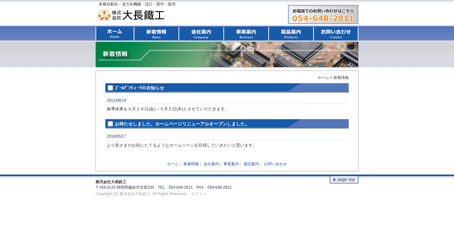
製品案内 (291, 33)
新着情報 (156, 33)
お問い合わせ (336, 33)
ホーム (115, 33)
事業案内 (246, 33)
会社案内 (201, 33)
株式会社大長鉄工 (132, 15)
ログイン (198, 194)
